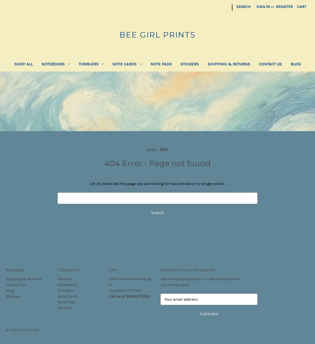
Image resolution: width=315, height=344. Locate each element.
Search (243, 6)
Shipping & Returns (229, 64)
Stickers (190, 64)
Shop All (23, 64)
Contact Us (270, 64)
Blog (296, 64)
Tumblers (91, 64)
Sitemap (13, 296)
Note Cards (127, 64)
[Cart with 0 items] (301, 7)
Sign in (263, 6)
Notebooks (55, 64)
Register (284, 6)
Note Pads (161, 64)
